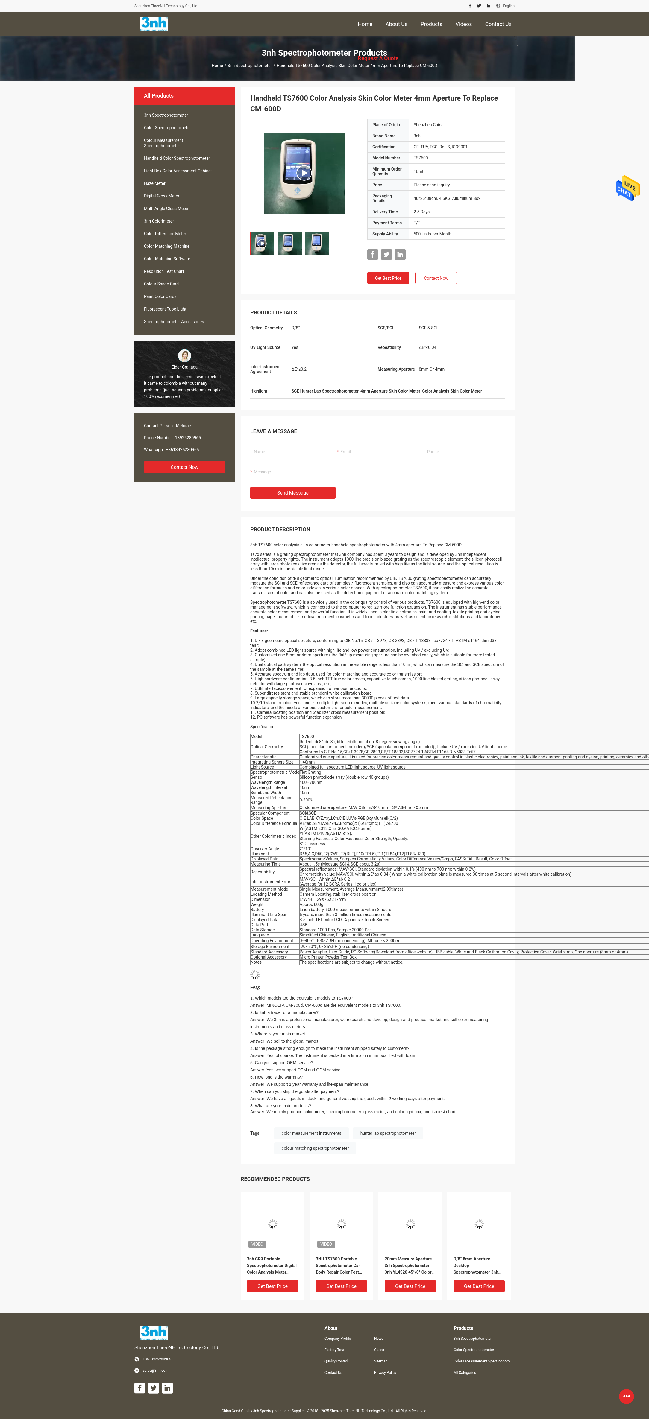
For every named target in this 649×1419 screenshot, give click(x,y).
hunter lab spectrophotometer (388, 1133)
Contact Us (333, 1373)
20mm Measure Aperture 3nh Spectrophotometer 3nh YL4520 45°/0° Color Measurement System (408, 1266)
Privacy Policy (385, 1373)
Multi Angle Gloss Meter (166, 208)
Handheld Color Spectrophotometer (177, 158)
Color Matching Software (167, 258)
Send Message (293, 493)
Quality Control (336, 1361)
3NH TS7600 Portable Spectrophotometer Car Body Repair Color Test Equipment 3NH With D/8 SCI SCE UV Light (339, 1266)
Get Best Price (388, 278)
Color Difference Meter (165, 233)
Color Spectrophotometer (167, 127)
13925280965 (188, 437)
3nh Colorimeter (159, 221)
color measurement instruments (311, 1133)
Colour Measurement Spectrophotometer (163, 143)
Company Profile (337, 1338)
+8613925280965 (182, 449)
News (378, 1338)
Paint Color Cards (160, 296)
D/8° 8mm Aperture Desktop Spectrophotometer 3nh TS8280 (476, 1266)
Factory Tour (334, 1350)
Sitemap (380, 1361)
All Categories (465, 1373)
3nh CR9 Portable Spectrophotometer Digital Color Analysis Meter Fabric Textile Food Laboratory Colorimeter (272, 1266)
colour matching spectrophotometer (315, 1148)
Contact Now (184, 467)
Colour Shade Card (161, 284)
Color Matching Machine (166, 246)
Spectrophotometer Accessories (174, 321)
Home (217, 65)
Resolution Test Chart (164, 271)
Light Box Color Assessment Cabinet (178, 170)
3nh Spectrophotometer (250, 65)
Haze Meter (155, 183)
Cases (379, 1350)
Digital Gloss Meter (161, 196)
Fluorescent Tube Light (165, 309)
